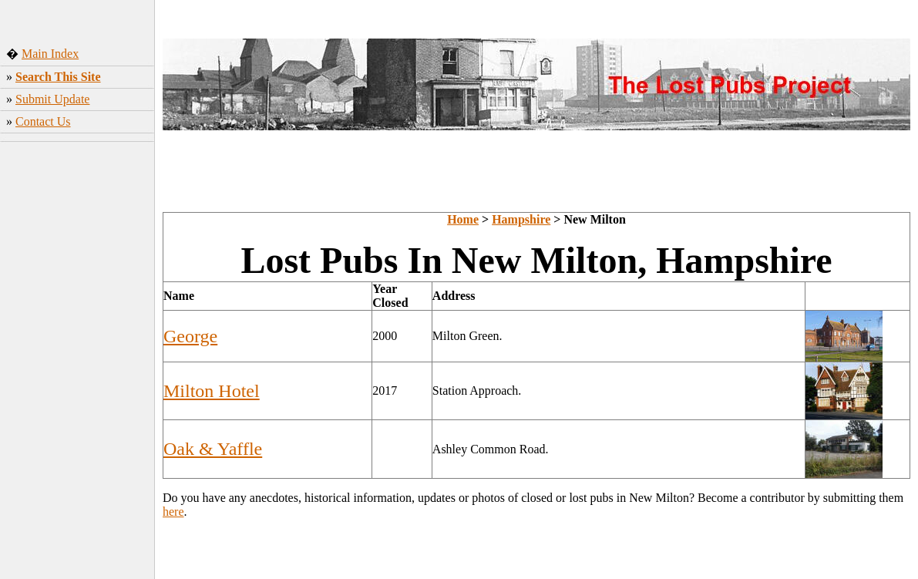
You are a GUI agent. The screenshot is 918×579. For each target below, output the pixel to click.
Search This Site (58, 76)
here (173, 511)
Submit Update (52, 99)
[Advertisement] (77, 250)
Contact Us (43, 121)
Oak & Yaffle (212, 449)
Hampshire (521, 219)
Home (463, 219)
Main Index (50, 53)
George (190, 336)
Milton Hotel (211, 391)
